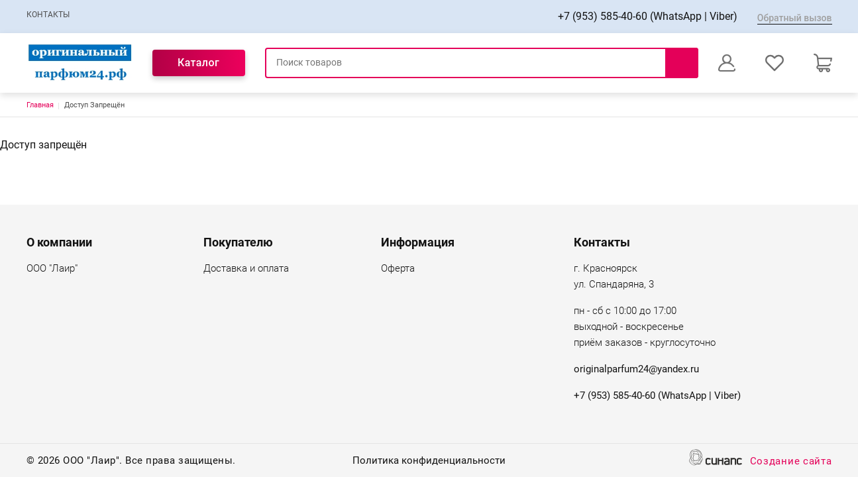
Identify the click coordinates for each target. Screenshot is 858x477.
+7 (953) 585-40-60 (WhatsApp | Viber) (647, 16)
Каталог (198, 62)
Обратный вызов (794, 18)
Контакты (48, 14)
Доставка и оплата (246, 269)
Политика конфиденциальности (429, 461)
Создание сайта (791, 462)
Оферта (398, 269)
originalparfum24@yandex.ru (636, 369)
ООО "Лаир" (52, 269)
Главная (40, 105)
